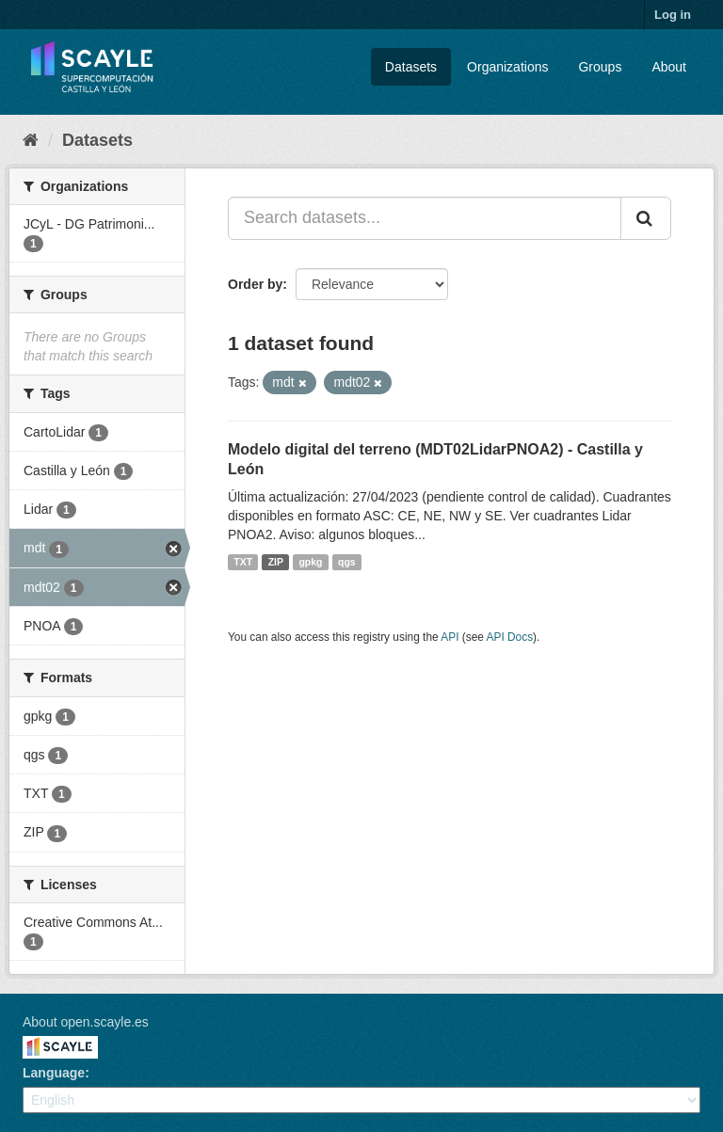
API (449, 637)
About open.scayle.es (86, 1021)
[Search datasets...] (424, 218)
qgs (347, 561)
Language (54, 1072)
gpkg (310, 561)
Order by (255, 284)
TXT (242, 561)
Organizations (507, 66)
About (668, 66)
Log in (672, 15)
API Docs (510, 637)
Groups (599, 66)
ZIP (275, 561)
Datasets (411, 66)
